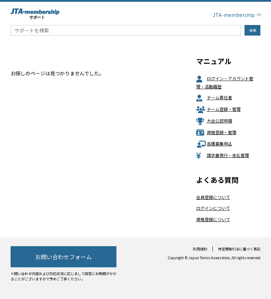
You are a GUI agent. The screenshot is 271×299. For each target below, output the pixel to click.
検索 (252, 30)
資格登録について (213, 219)
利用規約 (200, 248)
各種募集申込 (214, 144)
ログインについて (213, 208)
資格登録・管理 (216, 132)
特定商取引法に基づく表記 (239, 248)
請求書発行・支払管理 (222, 155)
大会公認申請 (214, 121)
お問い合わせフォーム (63, 257)
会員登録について (213, 197)
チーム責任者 (214, 97)
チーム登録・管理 (218, 109)
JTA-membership (234, 14)
